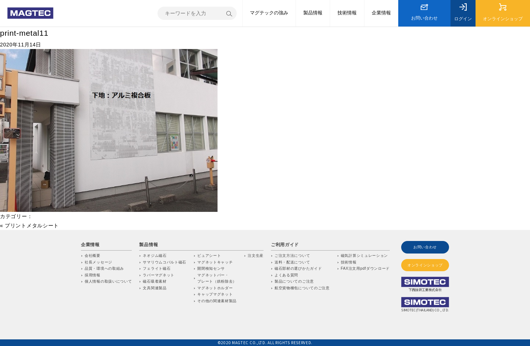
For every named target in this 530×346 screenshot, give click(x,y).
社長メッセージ (98, 262)
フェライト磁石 (156, 268)
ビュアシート (209, 256)
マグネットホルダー (215, 288)
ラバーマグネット (158, 275)
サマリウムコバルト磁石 (164, 262)
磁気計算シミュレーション (364, 256)
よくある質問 (286, 275)
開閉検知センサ (211, 268)
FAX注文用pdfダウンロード (365, 268)
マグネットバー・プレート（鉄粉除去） (217, 278)
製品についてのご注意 (294, 281)
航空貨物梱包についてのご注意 (302, 288)
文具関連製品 (154, 288)
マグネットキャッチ (215, 262)
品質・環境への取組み (104, 268)
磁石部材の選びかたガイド (298, 268)
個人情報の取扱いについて (108, 281)
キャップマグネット (215, 294)
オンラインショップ (425, 265)
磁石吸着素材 (154, 281)
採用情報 (92, 275)
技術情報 (349, 262)
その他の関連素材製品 (217, 301)
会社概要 (92, 256)
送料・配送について (292, 262)
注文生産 (256, 256)
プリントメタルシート (32, 225)
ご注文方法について (292, 256)
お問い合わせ (425, 247)
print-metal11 (24, 33)
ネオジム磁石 (154, 256)
